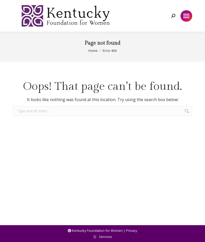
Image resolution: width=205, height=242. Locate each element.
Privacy (131, 230)
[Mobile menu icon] (186, 16)
